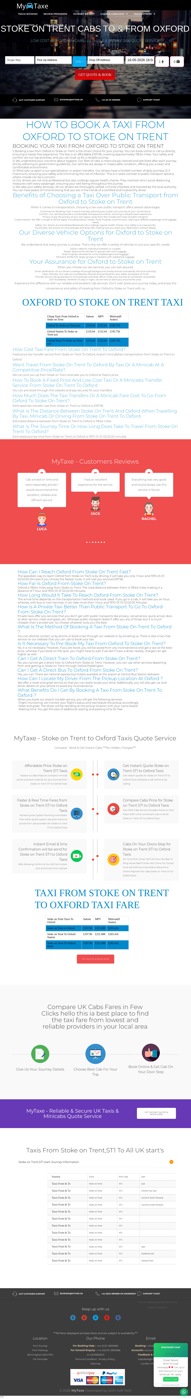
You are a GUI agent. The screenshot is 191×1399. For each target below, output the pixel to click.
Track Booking (28, 14)
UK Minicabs (40, 1359)
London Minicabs (151, 1363)
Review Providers (55, 14)
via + (79, 62)
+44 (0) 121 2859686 (110, 100)
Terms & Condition (86, 1359)
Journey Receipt (84, 14)
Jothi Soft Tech (120, 1390)
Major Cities (28, 25)
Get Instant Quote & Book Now (156, 1113)
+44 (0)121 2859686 (107, 1345)
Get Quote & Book (95, 75)
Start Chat (170, 1379)
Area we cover (55, 25)
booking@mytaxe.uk (71, 99)
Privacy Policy (107, 1359)
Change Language (114, 14)
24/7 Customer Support (32, 100)
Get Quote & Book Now (95, 959)
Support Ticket (151, 100)
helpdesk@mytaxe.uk (151, 1359)
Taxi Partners (144, 14)
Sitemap (95, 1363)
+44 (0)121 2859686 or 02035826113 (118, 1293)
